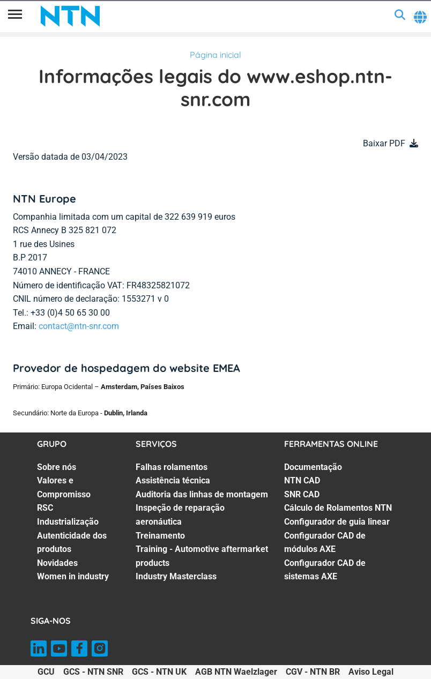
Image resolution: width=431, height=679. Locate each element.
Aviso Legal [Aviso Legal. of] (370, 672)
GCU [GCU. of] (46, 672)
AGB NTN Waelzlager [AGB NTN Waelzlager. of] (236, 672)
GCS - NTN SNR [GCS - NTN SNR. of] (93, 672)
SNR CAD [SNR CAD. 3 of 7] (301, 494)
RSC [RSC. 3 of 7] (45, 508)
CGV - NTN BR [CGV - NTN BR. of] (313, 672)
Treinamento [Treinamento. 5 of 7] (160, 536)
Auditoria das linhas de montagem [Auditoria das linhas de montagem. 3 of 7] (202, 494)
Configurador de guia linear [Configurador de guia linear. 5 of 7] (337, 522)
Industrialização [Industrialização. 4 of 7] (68, 522)
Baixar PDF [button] (384, 143)
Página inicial (215, 54)
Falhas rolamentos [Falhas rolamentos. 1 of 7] (171, 467)
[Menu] (15, 16)
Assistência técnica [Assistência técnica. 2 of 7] (173, 480)
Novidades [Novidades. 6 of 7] (57, 563)
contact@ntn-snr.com (79, 326)
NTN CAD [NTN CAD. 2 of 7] (302, 480)
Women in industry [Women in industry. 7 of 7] (73, 576)
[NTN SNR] (70, 16)
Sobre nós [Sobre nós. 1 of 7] (56, 467)
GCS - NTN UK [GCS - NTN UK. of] (159, 672)
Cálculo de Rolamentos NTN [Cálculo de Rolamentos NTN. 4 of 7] (338, 508)
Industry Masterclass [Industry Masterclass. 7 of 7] (176, 576)
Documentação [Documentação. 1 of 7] (313, 467)
